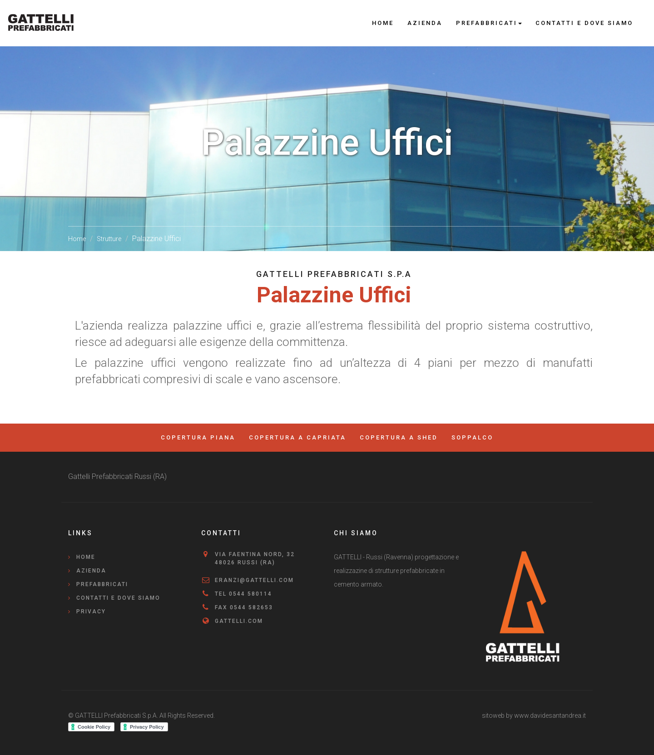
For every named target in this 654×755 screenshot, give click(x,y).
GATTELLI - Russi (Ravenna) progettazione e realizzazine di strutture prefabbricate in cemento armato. (396, 570)
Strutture (109, 238)
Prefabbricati (102, 584)
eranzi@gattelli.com (254, 580)
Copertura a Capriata (297, 437)
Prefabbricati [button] (489, 23)
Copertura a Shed (399, 437)
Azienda (424, 23)
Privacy (91, 611)
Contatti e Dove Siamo (584, 23)
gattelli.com (239, 621)
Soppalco (472, 437)
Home (383, 23)
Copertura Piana (198, 437)
